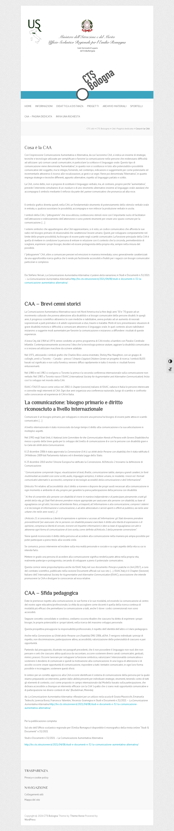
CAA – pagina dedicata (38, 116)
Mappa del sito (32, 799)
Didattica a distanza (69, 106)
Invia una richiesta (68, 116)
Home (28, 106)
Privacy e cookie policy (36, 777)
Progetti (93, 106)
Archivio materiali (114, 106)
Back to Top (169, 826)
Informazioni (44, 106)
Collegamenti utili (34, 794)
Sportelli (136, 106)
